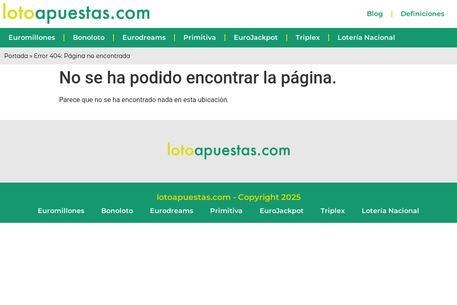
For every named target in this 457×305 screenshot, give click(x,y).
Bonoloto (89, 37)
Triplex (308, 37)
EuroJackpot (256, 37)
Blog (375, 14)
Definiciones (422, 14)
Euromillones (31, 37)
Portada (16, 56)
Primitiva (199, 37)
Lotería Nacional (366, 37)
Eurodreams (144, 37)
